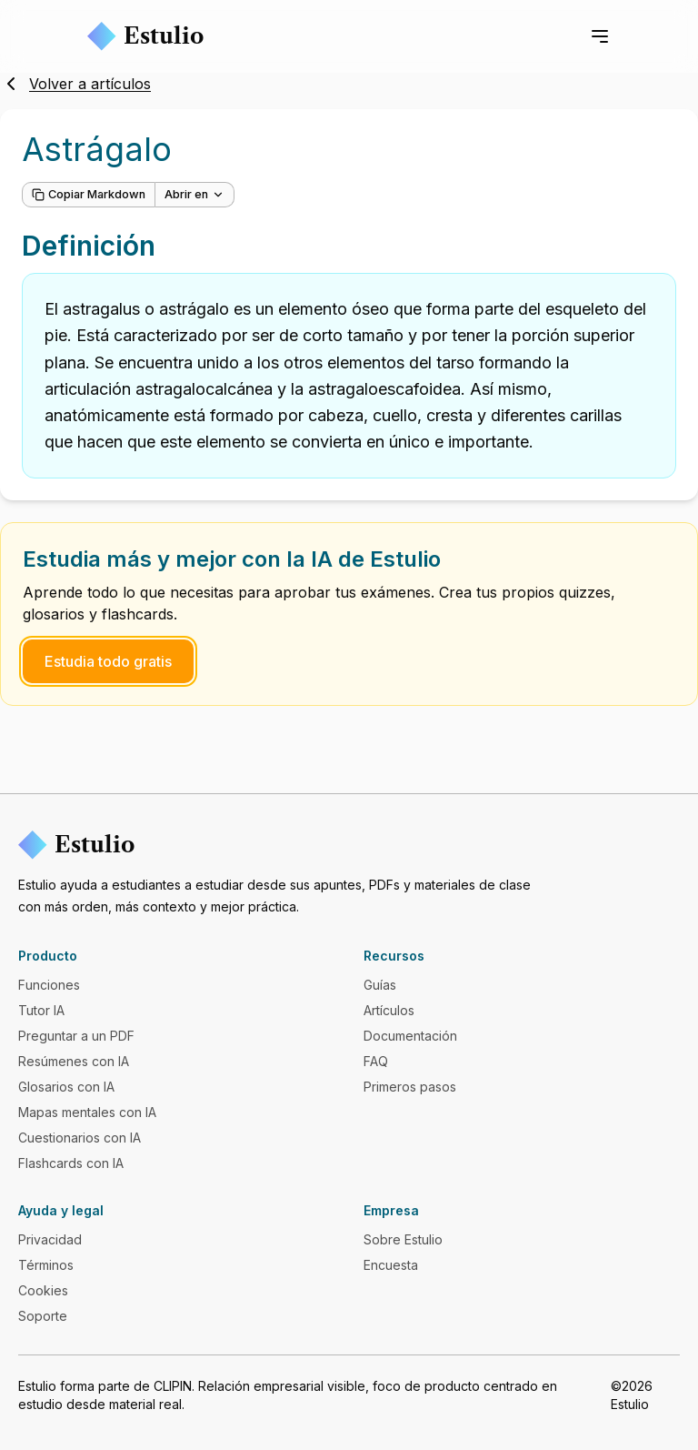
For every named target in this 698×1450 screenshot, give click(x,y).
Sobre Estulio (403, 1239)
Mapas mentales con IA (87, 1112)
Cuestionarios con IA (79, 1137)
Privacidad (50, 1239)
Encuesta (391, 1265)
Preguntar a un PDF (76, 1035)
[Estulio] (349, 845)
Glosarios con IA (66, 1086)
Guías (380, 984)
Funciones (49, 984)
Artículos (389, 1010)
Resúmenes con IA (73, 1061)
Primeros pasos (410, 1086)
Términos (46, 1265)
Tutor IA (41, 1010)
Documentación (410, 1035)
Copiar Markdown (88, 194)
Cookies (43, 1290)
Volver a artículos (75, 84)
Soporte (42, 1316)
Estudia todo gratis (108, 661)
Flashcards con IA (71, 1163)
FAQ (376, 1061)
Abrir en (194, 194)
